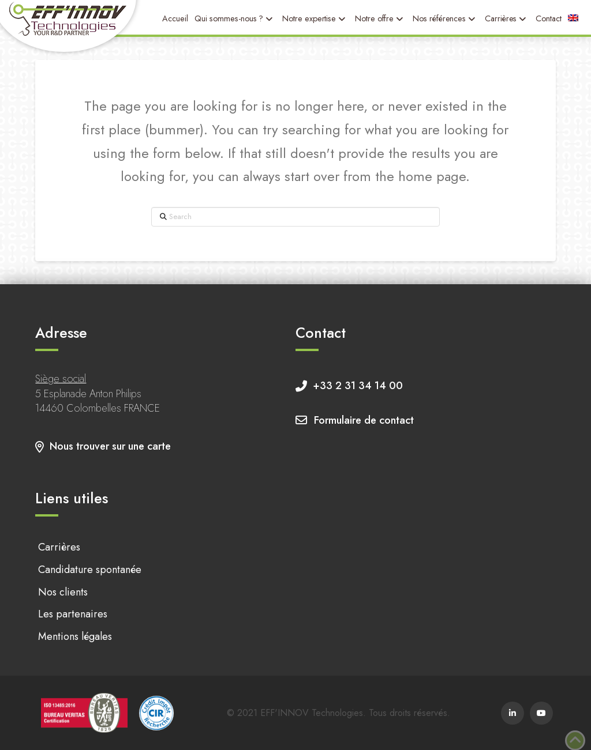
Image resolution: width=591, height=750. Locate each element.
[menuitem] (573, 18)
